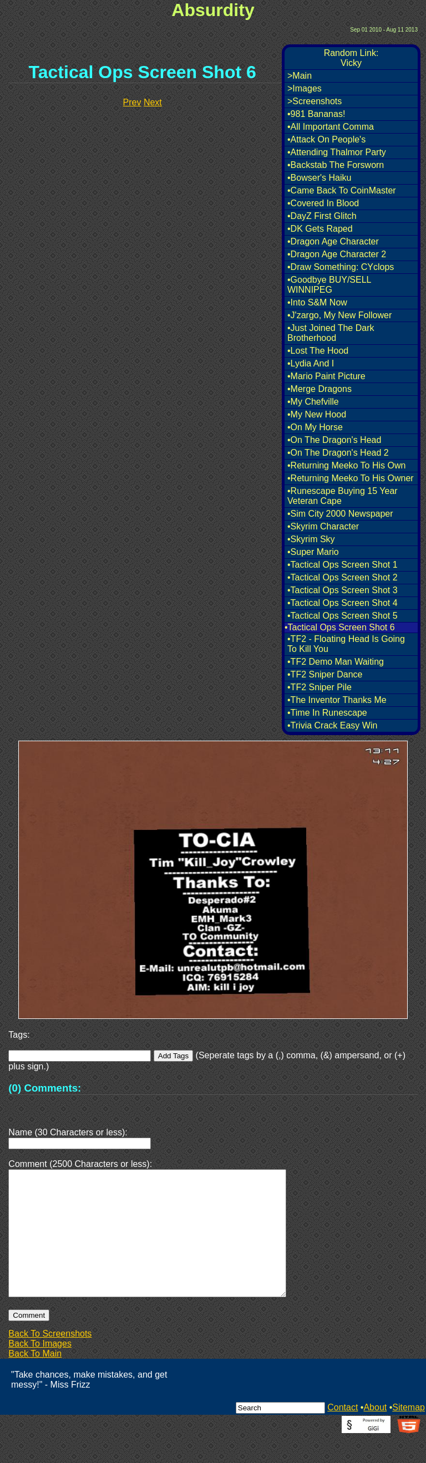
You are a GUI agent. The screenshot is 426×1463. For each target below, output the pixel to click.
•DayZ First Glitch (322, 216)
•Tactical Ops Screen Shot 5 (342, 615)
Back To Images (40, 1370)
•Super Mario (313, 552)
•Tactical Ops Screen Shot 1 (342, 564)
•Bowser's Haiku (319, 177)
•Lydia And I (310, 363)
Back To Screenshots (50, 1360)
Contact (342, 1434)
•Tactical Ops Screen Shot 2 (342, 577)
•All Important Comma (330, 126)
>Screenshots (314, 101)
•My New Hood (316, 414)
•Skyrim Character (323, 526)
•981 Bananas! (316, 114)
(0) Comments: (44, 1088)
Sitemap (408, 1434)
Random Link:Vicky (351, 58)
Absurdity (212, 10)
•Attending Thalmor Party (336, 152)
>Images (304, 88)
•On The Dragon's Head (334, 440)
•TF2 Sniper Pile (319, 687)
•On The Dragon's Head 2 (338, 452)
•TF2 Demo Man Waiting (335, 661)
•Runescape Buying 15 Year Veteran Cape (342, 496)
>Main (299, 75)
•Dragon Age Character (333, 241)
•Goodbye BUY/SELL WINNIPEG (329, 284)
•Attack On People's (326, 139)
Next (153, 102)
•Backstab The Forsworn (335, 165)
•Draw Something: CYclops (340, 267)
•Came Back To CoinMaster (341, 190)
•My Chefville (313, 401)
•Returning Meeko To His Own (346, 465)
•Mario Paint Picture (326, 376)
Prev (132, 102)
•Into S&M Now (317, 302)
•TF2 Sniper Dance (324, 674)
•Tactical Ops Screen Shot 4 (342, 603)
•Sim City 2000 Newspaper (340, 513)
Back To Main (35, 1380)
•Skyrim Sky (311, 539)
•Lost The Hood (317, 350)
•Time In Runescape (327, 712)
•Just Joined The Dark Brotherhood (330, 333)
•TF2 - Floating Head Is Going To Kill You (346, 644)
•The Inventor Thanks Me (337, 700)
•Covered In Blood (323, 203)
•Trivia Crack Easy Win (332, 725)
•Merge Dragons (319, 389)
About (375, 1434)
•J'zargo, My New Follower (339, 315)
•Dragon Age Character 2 (336, 254)
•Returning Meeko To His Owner (350, 478)
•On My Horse (315, 427)
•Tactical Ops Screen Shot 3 (342, 590)
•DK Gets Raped (320, 228)
